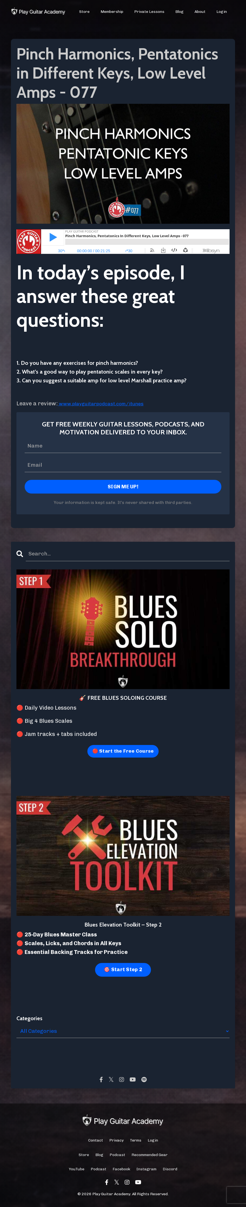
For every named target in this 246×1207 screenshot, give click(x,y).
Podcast (117, 1156)
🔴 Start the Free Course (123, 752)
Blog (180, 12)
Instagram (146, 1170)
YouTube (76, 1170)
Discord (170, 1170)
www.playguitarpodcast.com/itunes (107, 403)
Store (84, 12)
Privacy (116, 1142)
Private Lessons (150, 12)
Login (221, 12)
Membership (112, 12)
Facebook (121, 1170)
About (199, 12)
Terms (135, 1142)
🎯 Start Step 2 (123, 971)
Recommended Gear (149, 1156)
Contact (95, 1142)
